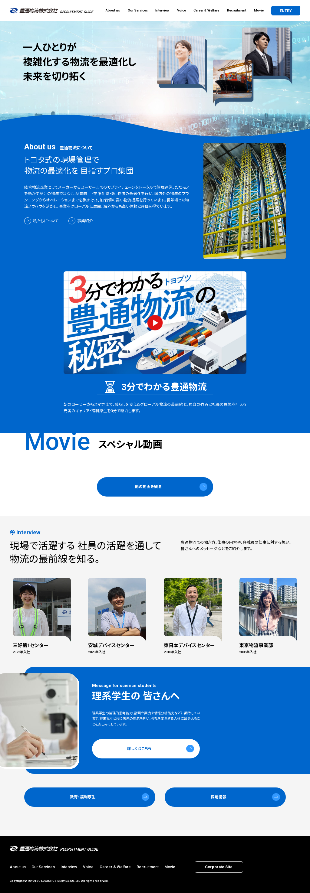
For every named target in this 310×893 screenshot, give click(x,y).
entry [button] (286, 10)
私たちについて (46, 221)
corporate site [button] (218, 867)
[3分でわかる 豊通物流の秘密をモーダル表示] (155, 322)
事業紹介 (85, 221)
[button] (155, 487)
